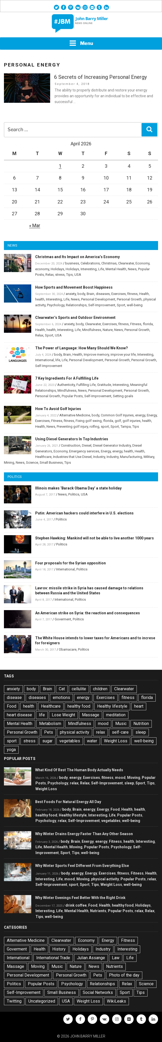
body (81, 294)
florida (148, 324)
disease (14, 697)
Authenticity (66, 385)
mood (103, 723)
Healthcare (43, 457)
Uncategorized (41, 1001)
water (92, 740)
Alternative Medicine (74, 415)
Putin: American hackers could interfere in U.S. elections (84, 513)
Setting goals (123, 396)
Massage (90, 714)
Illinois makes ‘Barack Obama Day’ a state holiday (78, 488)
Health (144, 294)
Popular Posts (72, 396)
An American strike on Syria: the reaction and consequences (87, 613)
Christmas (109, 263)
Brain (90, 294)
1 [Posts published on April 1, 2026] (60, 166)
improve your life (123, 354)
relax (100, 732)
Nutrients (98, 911)
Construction (70, 445)
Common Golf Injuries (117, 415)
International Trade (53, 957)
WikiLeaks (116, 1001)
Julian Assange (91, 957)
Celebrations (90, 263)
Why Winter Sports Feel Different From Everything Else (82, 866)
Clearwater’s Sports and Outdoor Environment (75, 317)
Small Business (51, 462)
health (39, 299)
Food (11, 706)
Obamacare (67, 649)
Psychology (55, 305)
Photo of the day (124, 975)
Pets (48, 732)
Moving (133, 777)
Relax (49, 275)
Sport (121, 305)
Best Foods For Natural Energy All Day (68, 802)
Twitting (14, 1001)
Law (115, 957)
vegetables (69, 740)
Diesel (86, 445)
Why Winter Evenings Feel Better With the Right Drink (80, 898)
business (72, 263)
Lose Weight (63, 714)
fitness (132, 294)
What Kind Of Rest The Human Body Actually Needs (79, 770)
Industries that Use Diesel (72, 457)
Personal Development (98, 299)
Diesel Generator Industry (112, 445)
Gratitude (104, 385)
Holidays (57, 269)
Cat (62, 688)
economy (42, 269)
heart (138, 706)
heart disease (19, 714)
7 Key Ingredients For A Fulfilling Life (66, 378)
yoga (11, 749)
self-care (120, 732)
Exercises (118, 294)
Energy (152, 415)
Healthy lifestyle (112, 706)
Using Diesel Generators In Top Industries (71, 439)
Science (32, 462)
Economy (142, 263)
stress (60, 275)
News (132, 269)
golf (118, 421)
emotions (61, 697)
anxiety (71, 294)
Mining (9, 462)
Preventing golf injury (72, 426)
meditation (116, 714)
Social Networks (98, 992)
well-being (135, 305)
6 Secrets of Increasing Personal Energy (100, 77)
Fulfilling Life (86, 385)
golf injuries (131, 421)
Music (121, 723)
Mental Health (116, 269)
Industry (99, 457)
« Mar (34, 225)
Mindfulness (91, 330)
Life (101, 269)
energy (140, 415)
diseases (103, 294)
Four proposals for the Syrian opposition (70, 563)
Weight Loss (115, 740)
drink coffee (76, 905)
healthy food (78, 706)
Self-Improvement (101, 305)
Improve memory (96, 354)
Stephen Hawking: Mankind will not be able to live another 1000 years (94, 538)
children (100, 688)
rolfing (94, 426)
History (59, 949)
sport (105, 426)
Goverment (63, 619)
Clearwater (126, 263)
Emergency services (84, 451)
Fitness (135, 324)
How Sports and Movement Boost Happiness (74, 287)
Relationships (76, 305)
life (57, 360)
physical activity (74, 732)
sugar (47, 740)
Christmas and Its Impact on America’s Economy (77, 257)
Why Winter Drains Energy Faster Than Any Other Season (84, 834)
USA (77, 275)
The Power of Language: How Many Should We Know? (81, 348)
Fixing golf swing (89, 421)
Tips (69, 275)
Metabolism (50, 723)
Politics (73, 494)
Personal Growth (129, 299)
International (44, 360)
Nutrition (141, 723)
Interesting (89, 269)
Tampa (126, 426)
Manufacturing (131, 457)
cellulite (79, 688)
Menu (81, 43)
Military (149, 457)
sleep (140, 732)
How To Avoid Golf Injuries (58, 409)
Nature (108, 330)
